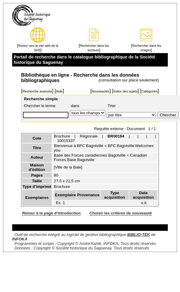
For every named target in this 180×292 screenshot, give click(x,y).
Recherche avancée (37, 91)
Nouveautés (100, 91)
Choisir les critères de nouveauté (121, 213)
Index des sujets (125, 91)
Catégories (149, 91)
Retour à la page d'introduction (51, 213)
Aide (59, 91)
